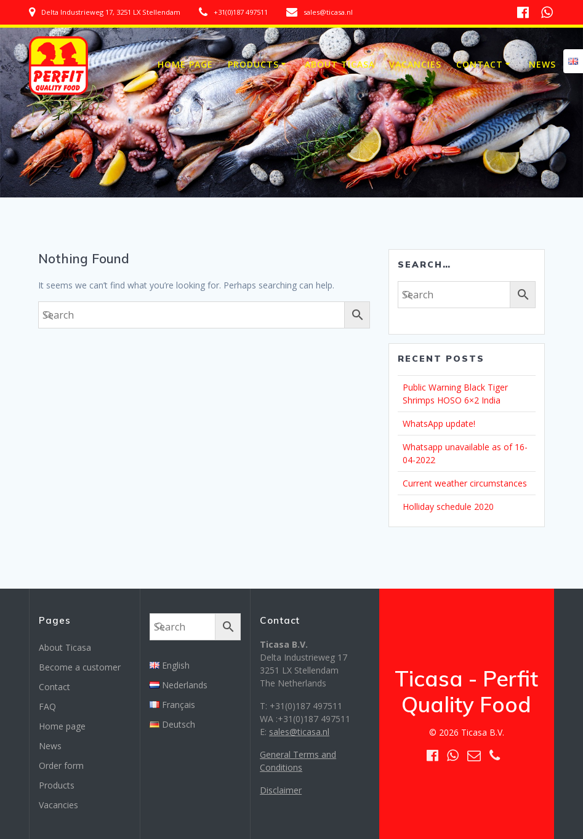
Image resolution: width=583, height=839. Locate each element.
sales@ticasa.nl (299, 732)
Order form (61, 765)
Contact (479, 64)
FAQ (47, 706)
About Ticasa (340, 64)
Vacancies (415, 64)
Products (253, 64)
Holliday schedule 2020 (448, 506)
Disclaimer (281, 790)
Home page (185, 64)
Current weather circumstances (465, 483)
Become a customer (80, 667)
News (542, 64)
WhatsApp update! (439, 423)
